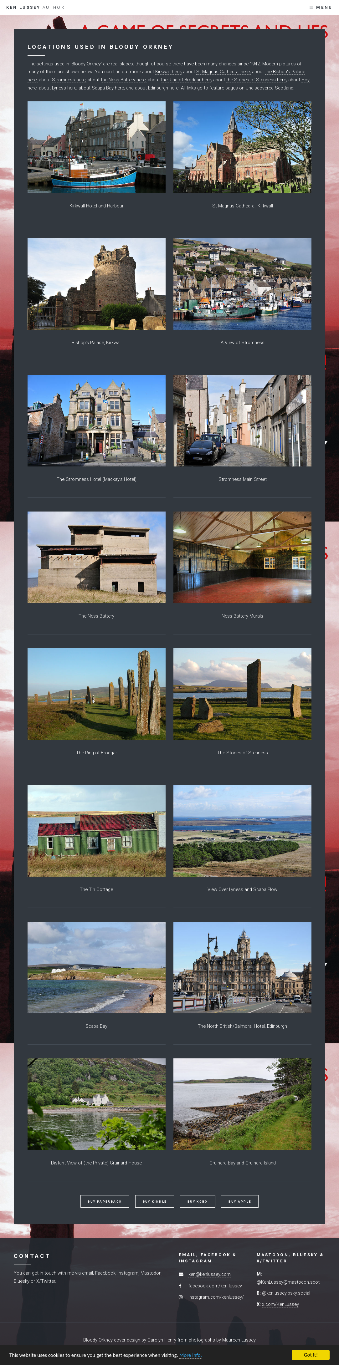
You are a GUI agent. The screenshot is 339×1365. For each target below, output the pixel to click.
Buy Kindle (155, 1201)
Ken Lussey (35, 7)
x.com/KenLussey (280, 1304)
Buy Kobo (197, 1201)
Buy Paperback (105, 1201)
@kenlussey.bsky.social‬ (286, 1293)
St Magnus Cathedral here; (223, 71)
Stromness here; (69, 80)
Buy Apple (240, 1201)
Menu (324, 7)
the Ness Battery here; (123, 80)
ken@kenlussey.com (209, 1274)
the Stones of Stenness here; (256, 80)
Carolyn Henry (161, 1340)
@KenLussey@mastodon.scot (288, 1282)
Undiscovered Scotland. (270, 88)
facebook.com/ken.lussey (215, 1286)
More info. (190, 1355)
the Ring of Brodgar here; (186, 80)
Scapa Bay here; (108, 88)
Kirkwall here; (168, 71)
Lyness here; (64, 88)
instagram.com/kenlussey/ (216, 1297)
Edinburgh (158, 88)
